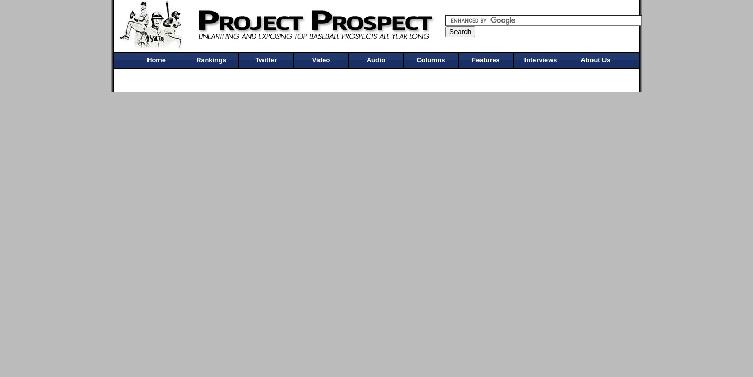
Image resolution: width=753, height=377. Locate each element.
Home (156, 60)
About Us (596, 60)
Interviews (540, 60)
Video (321, 60)
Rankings (211, 60)
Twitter (266, 60)
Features (485, 60)
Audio (376, 60)
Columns (431, 60)
